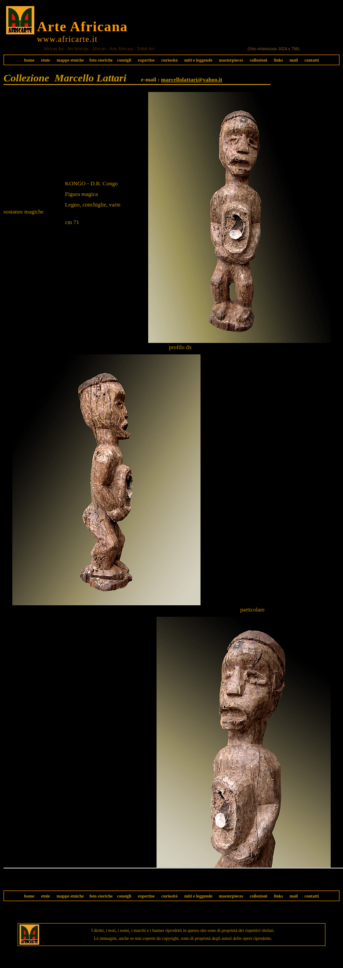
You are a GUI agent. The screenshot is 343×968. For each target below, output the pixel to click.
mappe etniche (70, 60)
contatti (311, 60)
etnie (43, 60)
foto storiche (101, 60)
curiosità (169, 60)
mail (293, 60)
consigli (124, 60)
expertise (146, 60)
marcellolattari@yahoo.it (191, 79)
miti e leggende (198, 60)
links (278, 60)
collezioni (258, 60)
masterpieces (231, 60)
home (29, 60)
